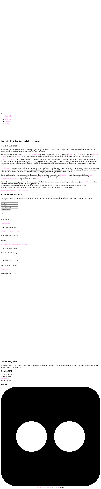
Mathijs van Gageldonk (8, 159)
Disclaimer (56, 487)
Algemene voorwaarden (44, 487)
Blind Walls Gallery (34, 154)
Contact (7, 125)
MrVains (70, 154)
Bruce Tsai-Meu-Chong (40, 177)
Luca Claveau (5, 168)
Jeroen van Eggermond (10, 178)
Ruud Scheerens (87, 182)
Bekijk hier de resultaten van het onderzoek (14, 190)
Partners (7, 121)
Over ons (7, 123)
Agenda (7, 118)
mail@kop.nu (5, 378)
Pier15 (19, 156)
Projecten (8, 119)
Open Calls (8, 116)
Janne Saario (64, 175)
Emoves (78, 154)
